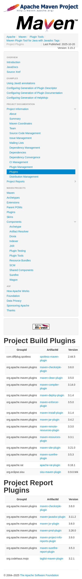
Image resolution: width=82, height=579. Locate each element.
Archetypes (13, 197)
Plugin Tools (37, 36)
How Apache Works (18, 291)
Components (41, 221)
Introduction (13, 62)
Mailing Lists (16, 142)
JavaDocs (12, 67)
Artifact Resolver (19, 231)
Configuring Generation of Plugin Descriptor (32, 88)
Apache (10, 36)
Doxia (12, 236)
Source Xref (13, 71)
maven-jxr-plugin (49, 523)
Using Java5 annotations (21, 83)
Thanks (11, 310)
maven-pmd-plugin (50, 530)
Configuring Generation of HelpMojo (27, 97)
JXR (11, 245)
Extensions (13, 202)
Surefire (14, 274)
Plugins (13, 171)
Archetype (15, 226)
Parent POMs (14, 207)
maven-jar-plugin (49, 419)
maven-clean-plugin (51, 377)
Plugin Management (21, 167)
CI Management (18, 162)
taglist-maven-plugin (51, 558)
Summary (15, 118)
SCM (12, 265)
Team (12, 128)
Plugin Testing (17, 250)
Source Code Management (24, 133)
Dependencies (17, 152)
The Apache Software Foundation (39, 575)
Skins (10, 216)
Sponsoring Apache (18, 305)
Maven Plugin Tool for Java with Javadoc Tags (33, 40)
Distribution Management (23, 176)
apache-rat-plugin (50, 465)
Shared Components (21, 270)
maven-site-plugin (50, 447)
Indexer (13, 241)
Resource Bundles (20, 260)
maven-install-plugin (51, 412)
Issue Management (20, 138)
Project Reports (41, 181)
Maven (22, 36)
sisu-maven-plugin (50, 472)
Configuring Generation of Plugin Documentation (35, 92)
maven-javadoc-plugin (52, 516)
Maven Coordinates (20, 123)
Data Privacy (14, 300)
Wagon (13, 279)
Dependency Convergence (24, 157)
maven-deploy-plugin (52, 395)
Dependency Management (24, 147)
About (12, 113)
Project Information (41, 109)
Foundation (13, 295)
